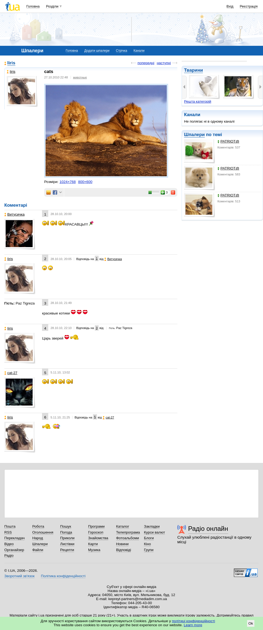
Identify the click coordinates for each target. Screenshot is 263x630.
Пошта (9, 526)
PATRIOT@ (228, 141)
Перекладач (14, 538)
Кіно (147, 544)
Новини (122, 544)
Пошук (65, 526)
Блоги (149, 538)
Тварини (193, 70)
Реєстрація (249, 6)
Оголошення (42, 532)
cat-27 (10, 373)
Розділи (52, 6)
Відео (9, 544)
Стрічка (121, 51)
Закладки (152, 526)
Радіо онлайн (208, 528)
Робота (38, 526)
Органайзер (14, 550)
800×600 (85, 182)
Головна (33, 6)
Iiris (11, 62)
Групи (148, 550)
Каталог (122, 526)
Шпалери (194, 134)
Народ (37, 538)
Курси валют (154, 532)
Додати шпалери (96, 51)
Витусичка (14, 214)
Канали (139, 51)
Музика (94, 550)
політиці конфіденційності (193, 621)
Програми (96, 526)
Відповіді (123, 550)
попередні (145, 63)
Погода (66, 532)
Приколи (67, 538)
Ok (250, 623)
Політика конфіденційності (63, 576)
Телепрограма (128, 532)
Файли (37, 550)
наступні (164, 63)
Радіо (8, 555)
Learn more (193, 625)
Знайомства (98, 538)
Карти (93, 544)
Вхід (230, 6)
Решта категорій (197, 101)
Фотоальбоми (127, 538)
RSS (8, 532)
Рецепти (67, 550)
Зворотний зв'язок (19, 576)
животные (80, 77)
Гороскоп (95, 532)
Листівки (67, 544)
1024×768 (68, 182)
